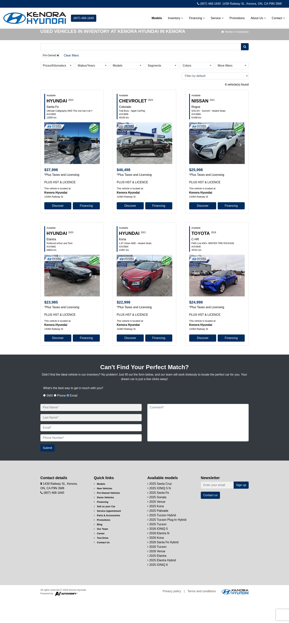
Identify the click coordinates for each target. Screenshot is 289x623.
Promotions (235, 17)
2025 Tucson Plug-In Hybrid (166, 544)
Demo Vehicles (104, 521)
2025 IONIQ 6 (157, 589)
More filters (225, 90)
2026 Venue (156, 575)
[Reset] (71, 79)
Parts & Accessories (107, 539)
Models (155, 17)
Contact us (210, 519)
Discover (58, 230)
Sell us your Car (104, 530)
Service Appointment (107, 535)
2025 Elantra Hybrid (161, 584)
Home (227, 56)
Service (215, 17)
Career (99, 557)
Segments (154, 90)
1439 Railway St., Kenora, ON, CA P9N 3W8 (252, 3)
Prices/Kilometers (54, 90)
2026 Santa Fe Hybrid (162, 566)
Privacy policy (172, 615)
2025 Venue (156, 526)
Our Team (101, 553)
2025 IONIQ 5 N (159, 512)
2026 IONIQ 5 (157, 553)
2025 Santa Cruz (159, 508)
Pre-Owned (51, 79)
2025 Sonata (156, 521)
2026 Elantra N (158, 557)
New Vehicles (103, 512)
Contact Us (102, 566)
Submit (47, 472)
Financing (195, 17)
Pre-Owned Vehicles (107, 517)
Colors (187, 90)
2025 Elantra (156, 580)
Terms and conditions (201, 615)
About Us (256, 17)
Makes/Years (86, 90)
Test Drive (101, 562)
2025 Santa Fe (158, 517)
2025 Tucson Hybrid (161, 539)
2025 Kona (155, 530)
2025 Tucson (156, 548)
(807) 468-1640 (209, 3)
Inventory (173, 17)
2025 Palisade (157, 535)
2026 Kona (155, 562)
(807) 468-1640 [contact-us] (83, 17)
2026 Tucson (156, 571)
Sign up (241, 509)
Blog (98, 548)
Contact (276, 17)
